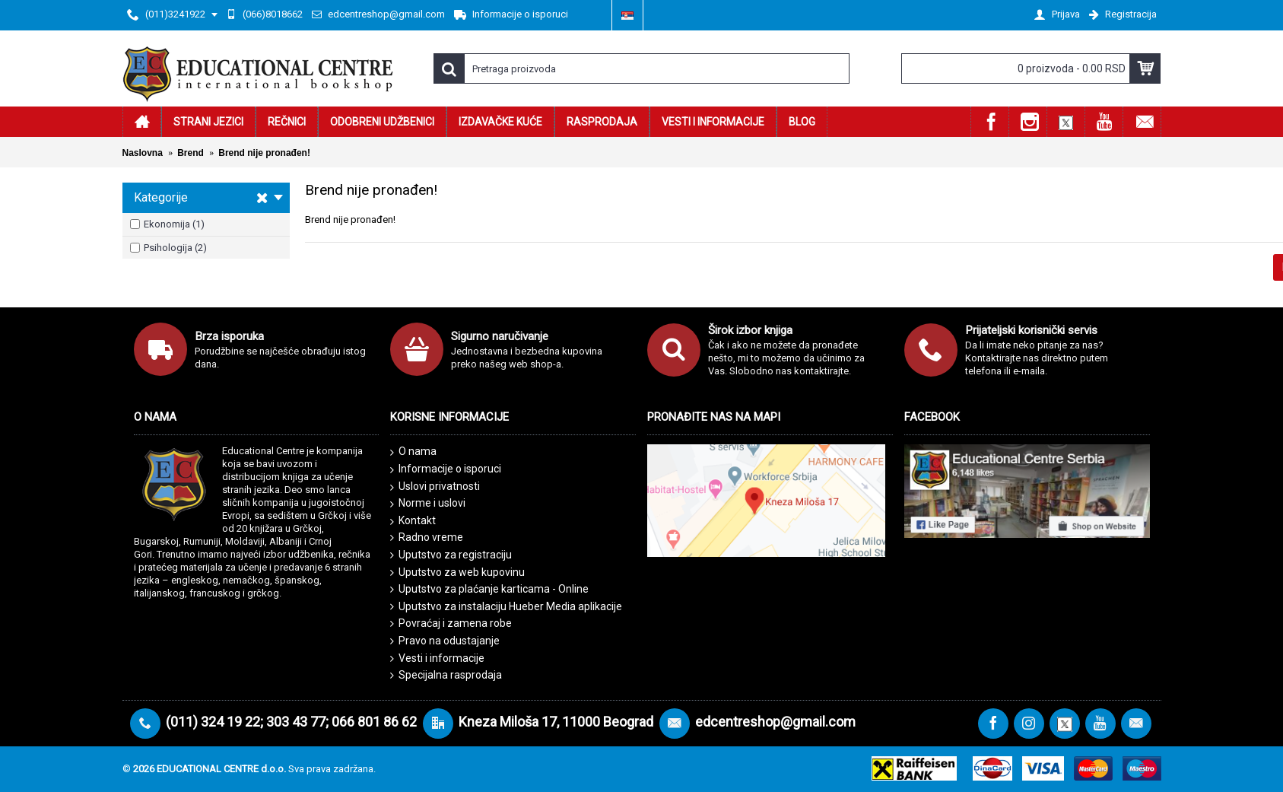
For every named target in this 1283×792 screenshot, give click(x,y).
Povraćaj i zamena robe (451, 623)
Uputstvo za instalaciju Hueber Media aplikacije (506, 606)
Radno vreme (426, 537)
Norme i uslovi (427, 504)
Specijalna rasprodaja (446, 675)
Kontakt (413, 521)
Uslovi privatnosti (435, 487)
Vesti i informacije (437, 658)
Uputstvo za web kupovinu (457, 572)
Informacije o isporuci (445, 469)
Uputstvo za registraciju (451, 555)
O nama (413, 452)
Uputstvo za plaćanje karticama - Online (489, 589)
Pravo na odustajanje (445, 641)
